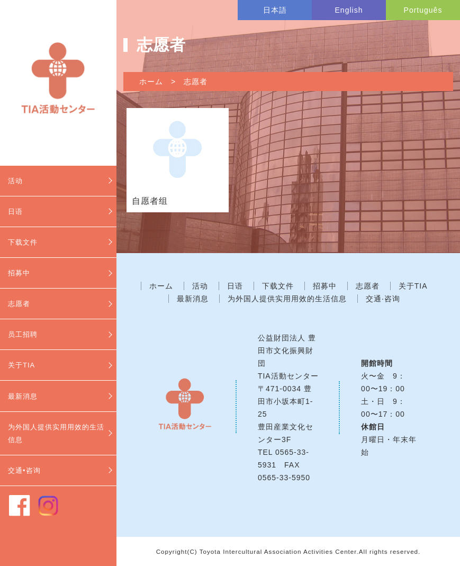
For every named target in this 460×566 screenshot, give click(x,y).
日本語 (275, 10)
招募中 (19, 273)
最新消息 (23, 396)
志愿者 (19, 304)
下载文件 (23, 242)
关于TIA (21, 365)
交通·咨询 (383, 298)
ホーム (151, 81)
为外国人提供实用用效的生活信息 (56, 433)
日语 (15, 211)
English (349, 10)
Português (423, 10)
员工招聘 (23, 334)
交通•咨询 (24, 470)
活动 (15, 181)
